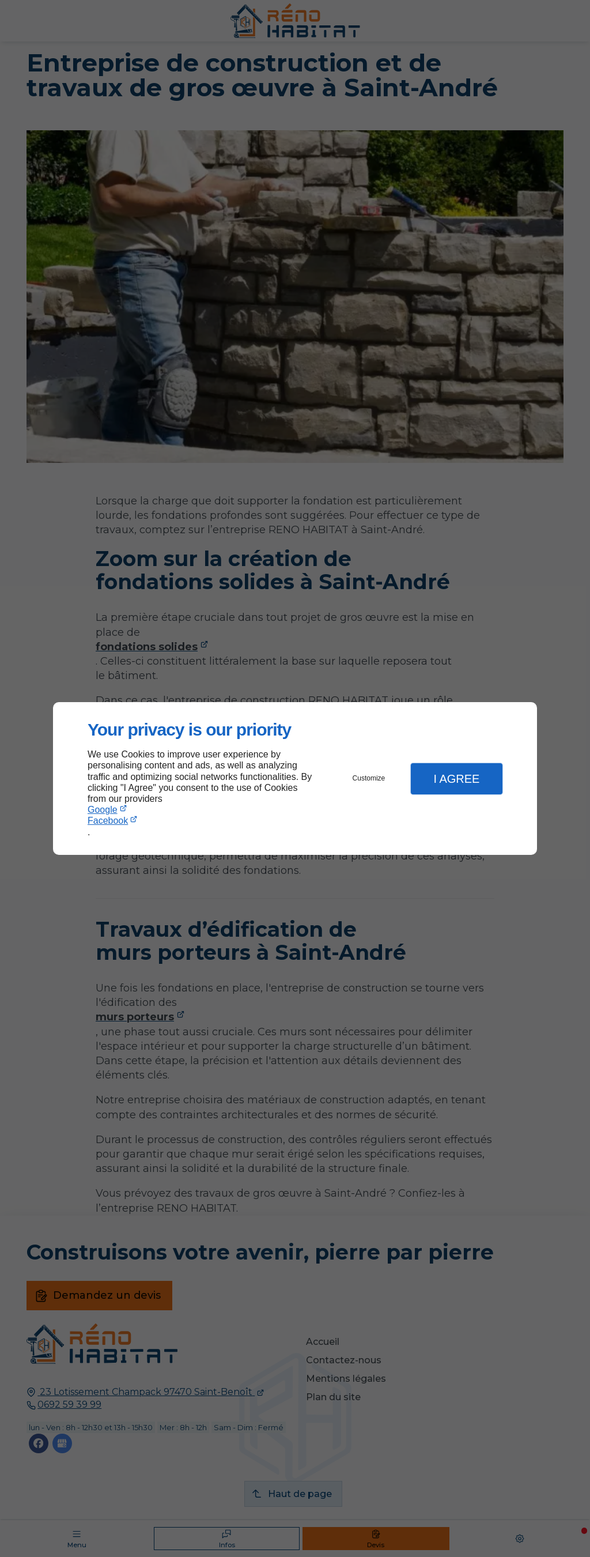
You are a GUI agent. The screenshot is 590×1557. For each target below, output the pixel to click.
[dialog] (295, 778)
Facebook (108, 820)
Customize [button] (369, 778)
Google (103, 810)
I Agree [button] (456, 778)
